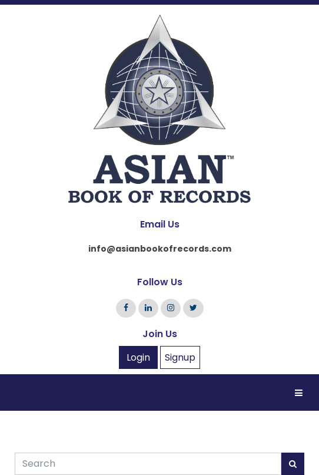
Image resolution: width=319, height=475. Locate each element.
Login (138, 357)
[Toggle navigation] (298, 392)
